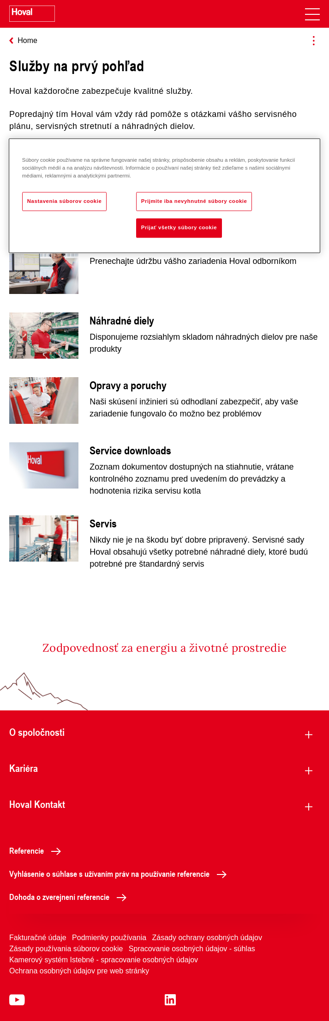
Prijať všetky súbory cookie (179, 228)
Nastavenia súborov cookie (64, 201)
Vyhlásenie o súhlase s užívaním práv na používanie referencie (120, 874)
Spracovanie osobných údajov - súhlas (192, 949)
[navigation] (312, 14)
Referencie (37, 850)
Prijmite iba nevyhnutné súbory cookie (194, 201)
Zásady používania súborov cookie (66, 949)
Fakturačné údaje (37, 938)
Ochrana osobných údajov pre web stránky (79, 971)
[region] (164, 196)
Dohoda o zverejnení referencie (70, 897)
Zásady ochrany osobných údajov (207, 938)
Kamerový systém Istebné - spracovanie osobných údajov (103, 960)
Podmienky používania (109, 938)
